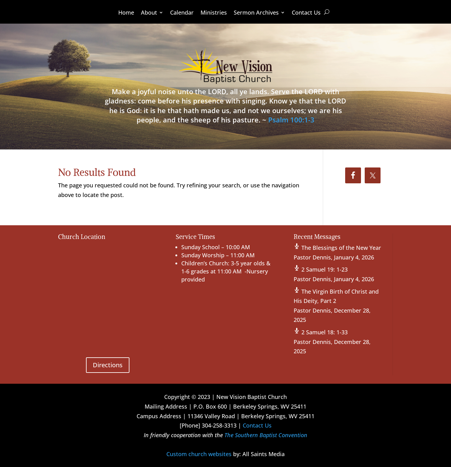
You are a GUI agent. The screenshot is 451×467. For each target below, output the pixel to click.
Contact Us (306, 13)
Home (126, 13)
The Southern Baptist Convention (265, 435)
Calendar (182, 13)
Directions (108, 365)
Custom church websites (199, 454)
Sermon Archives (256, 13)
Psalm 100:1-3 (291, 119)
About (149, 13)
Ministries (214, 13)
